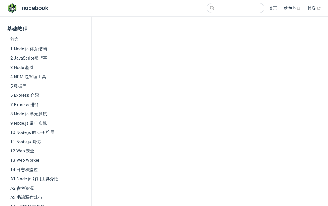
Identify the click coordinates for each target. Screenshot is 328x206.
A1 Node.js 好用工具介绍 (34, 178)
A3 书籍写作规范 (26, 197)
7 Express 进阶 (24, 104)
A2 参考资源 (22, 188)
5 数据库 (18, 86)
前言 (14, 39)
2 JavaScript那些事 (28, 58)
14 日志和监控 (24, 169)
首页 (273, 8)
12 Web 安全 (22, 151)
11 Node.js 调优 (25, 141)
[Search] (235, 8)
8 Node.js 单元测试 (28, 113)
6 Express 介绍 (24, 95)
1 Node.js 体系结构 (28, 49)
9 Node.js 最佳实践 (28, 123)
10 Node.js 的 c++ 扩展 (32, 132)
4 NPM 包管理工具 (28, 76)
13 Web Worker (24, 160)
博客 (314, 8)
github (292, 8)
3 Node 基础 (22, 67)
